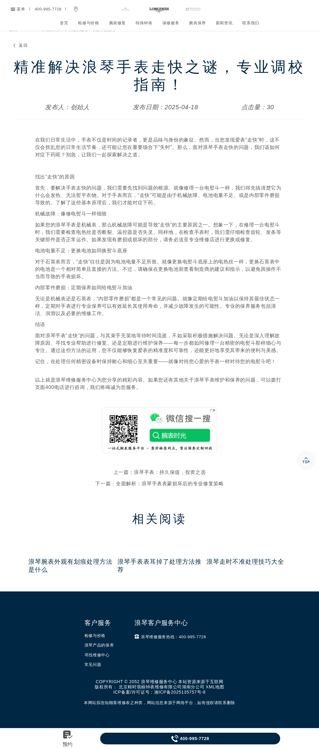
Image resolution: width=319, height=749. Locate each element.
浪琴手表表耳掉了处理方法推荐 (159, 578)
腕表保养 (197, 23)
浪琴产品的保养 (99, 657)
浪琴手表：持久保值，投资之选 (170, 484)
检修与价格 (88, 23)
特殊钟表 (144, 23)
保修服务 (170, 23)
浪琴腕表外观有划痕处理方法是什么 (70, 578)
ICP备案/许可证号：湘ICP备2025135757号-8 (159, 704)
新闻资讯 (224, 23)
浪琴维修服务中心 (75, 392)
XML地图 (215, 699)
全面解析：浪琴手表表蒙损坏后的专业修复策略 (169, 496)
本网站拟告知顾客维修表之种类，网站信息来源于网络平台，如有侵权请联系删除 (159, 715)
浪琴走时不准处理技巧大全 (245, 574)
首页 (64, 23)
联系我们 (250, 23)
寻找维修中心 (97, 667)
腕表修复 (117, 23)
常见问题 (92, 677)
